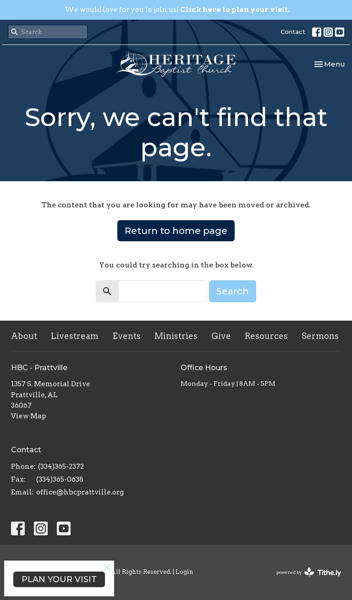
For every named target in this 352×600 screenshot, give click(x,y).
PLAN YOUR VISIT (59, 579)
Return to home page (176, 230)
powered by (308, 572)
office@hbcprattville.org (80, 492)
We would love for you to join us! (177, 10)
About (24, 336)
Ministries (176, 336)
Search (232, 291)
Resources (266, 336)
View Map (28, 416)
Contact (292, 31)
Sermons (320, 336)
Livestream (75, 336)
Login (184, 571)
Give (221, 336)
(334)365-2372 (61, 466)
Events (126, 336)
